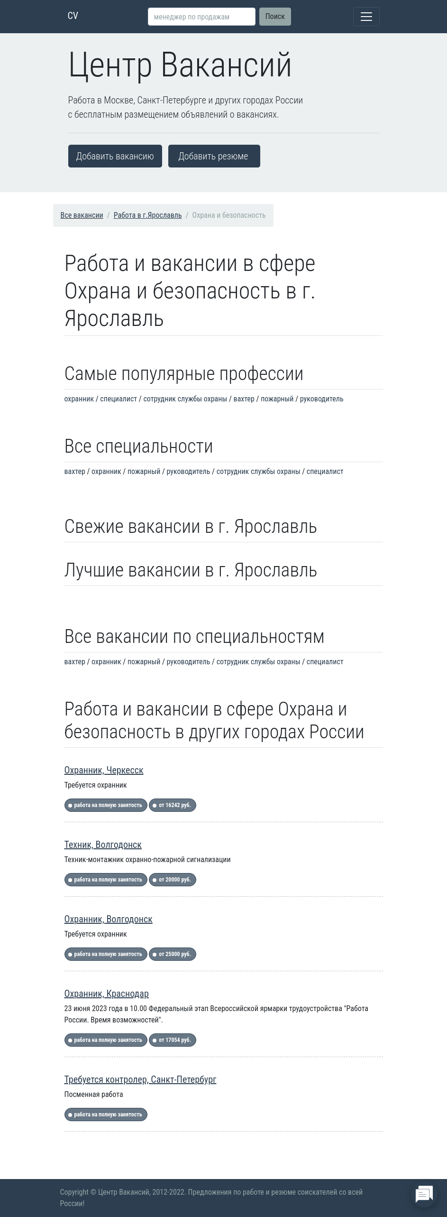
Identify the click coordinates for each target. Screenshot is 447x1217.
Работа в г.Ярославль (148, 215)
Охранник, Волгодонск (108, 919)
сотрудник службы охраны (185, 398)
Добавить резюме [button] (213, 156)
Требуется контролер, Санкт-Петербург (140, 1079)
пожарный (277, 398)
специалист (118, 398)
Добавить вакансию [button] (115, 156)
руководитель (322, 398)
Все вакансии (82, 215)
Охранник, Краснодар (106, 993)
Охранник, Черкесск (104, 770)
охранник (79, 398)
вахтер (244, 398)
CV (73, 15)
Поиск (275, 16)
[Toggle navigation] (366, 16)
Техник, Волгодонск (103, 844)
